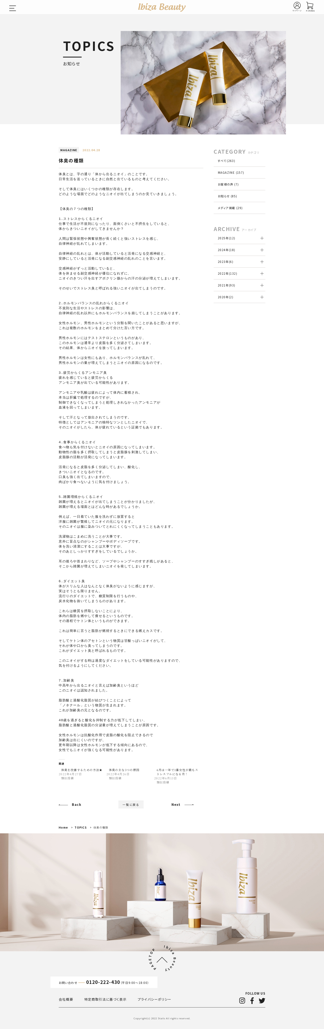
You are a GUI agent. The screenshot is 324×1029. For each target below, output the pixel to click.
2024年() (226, 250)
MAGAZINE (68, 150)
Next (176, 804)
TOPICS (81, 827)
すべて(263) (226, 161)
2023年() (225, 262)
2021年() (226, 285)
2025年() (226, 238)
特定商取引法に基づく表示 (105, 999)
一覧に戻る (131, 804)
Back (76, 804)
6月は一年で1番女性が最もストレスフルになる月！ (177, 772)
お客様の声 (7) (228, 184)
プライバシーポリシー (155, 999)
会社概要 (66, 999)
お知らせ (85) (227, 196)
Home (63, 827)
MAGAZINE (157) (231, 172)
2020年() (225, 297)
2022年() (227, 273)
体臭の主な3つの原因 (124, 770)
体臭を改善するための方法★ (81, 770)
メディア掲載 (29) (230, 208)
